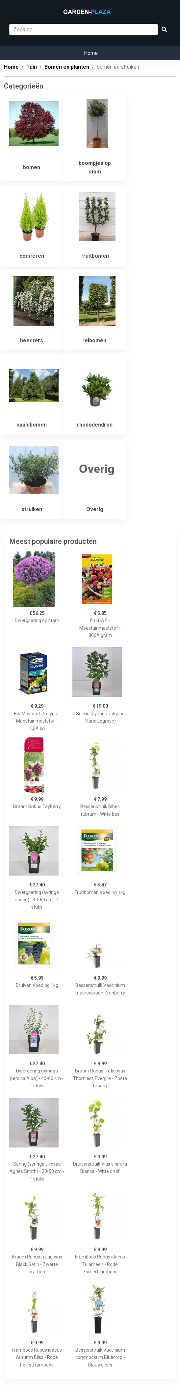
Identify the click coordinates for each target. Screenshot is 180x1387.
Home (91, 53)
